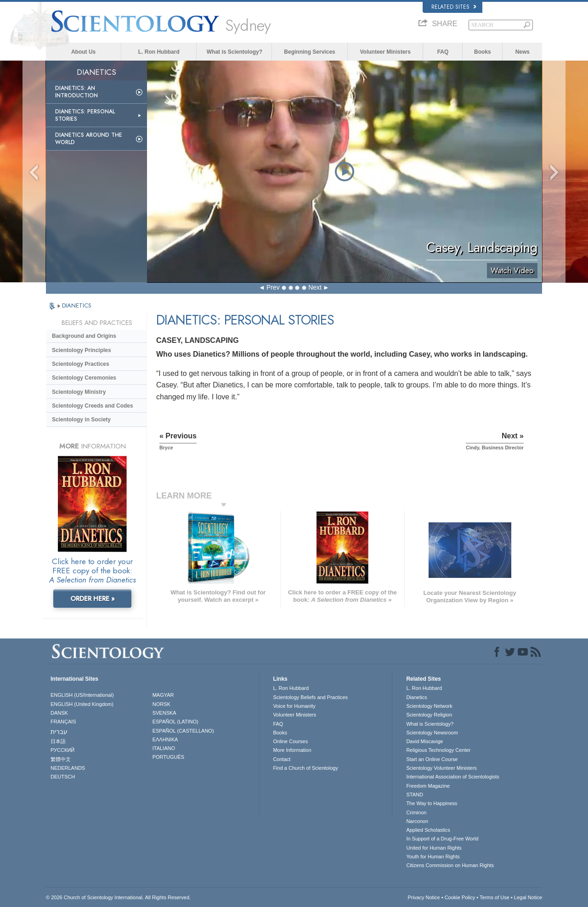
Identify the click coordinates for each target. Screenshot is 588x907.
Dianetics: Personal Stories (85, 115)
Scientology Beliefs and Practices (310, 697)
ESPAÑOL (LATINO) (175, 721)
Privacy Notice (423, 897)
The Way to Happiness (431, 803)
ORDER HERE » (92, 598)
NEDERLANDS (68, 768)
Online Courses (290, 741)
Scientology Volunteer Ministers (441, 768)
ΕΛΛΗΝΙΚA (165, 739)
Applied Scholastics (428, 830)
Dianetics (416, 697)
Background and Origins (84, 336)
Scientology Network (429, 706)
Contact (281, 759)
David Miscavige (424, 741)
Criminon (416, 812)
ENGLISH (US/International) (82, 695)
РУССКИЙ (62, 750)
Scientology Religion (429, 714)
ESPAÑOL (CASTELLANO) (183, 730)
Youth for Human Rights (432, 856)
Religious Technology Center (438, 750)
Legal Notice (528, 897)
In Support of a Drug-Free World (442, 838)
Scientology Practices (80, 364)
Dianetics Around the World (88, 138)
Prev (273, 287)
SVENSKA (164, 713)
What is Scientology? (234, 52)
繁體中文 (61, 759)
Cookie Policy (460, 897)
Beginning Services (309, 52)
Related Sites (453, 7)
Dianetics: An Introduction (76, 92)
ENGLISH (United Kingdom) (82, 704)
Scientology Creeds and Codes (92, 406)
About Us (83, 52)
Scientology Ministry (79, 392)
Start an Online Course (432, 759)
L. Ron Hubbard (159, 52)
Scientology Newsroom (432, 732)
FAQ (443, 52)
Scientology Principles (81, 350)
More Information (292, 750)
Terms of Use (494, 897)
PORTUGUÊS (168, 757)
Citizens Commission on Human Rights (450, 865)
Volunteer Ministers (385, 52)
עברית (59, 731)
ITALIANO (164, 748)
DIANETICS (76, 305)
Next (315, 287)
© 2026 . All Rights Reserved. (118, 897)
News (522, 52)
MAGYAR (163, 695)
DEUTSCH (63, 776)
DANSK (59, 713)
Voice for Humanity (294, 706)
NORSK (161, 704)
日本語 (58, 741)
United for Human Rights (433, 848)
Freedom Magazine (428, 786)
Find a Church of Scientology (305, 768)
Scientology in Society (81, 419)
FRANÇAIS (63, 721)
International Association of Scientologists (452, 776)
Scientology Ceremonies (84, 378)
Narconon (417, 821)
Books (482, 52)
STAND (414, 794)
